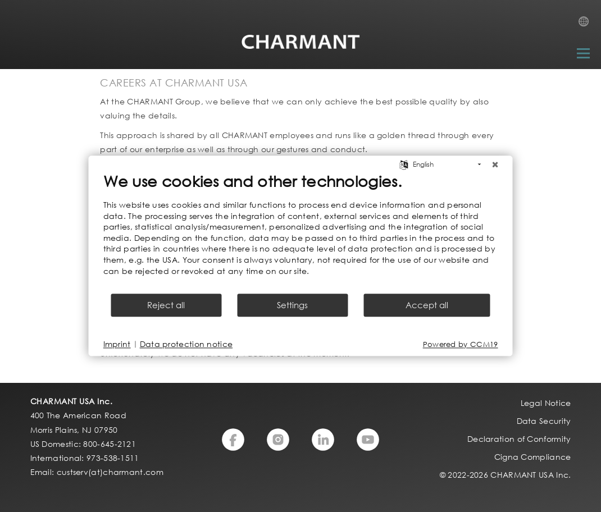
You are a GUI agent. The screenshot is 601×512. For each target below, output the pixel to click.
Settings (292, 305)
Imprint (117, 344)
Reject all (166, 305)
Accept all (427, 305)
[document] (300, 232)
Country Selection (587, 24)
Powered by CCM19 (460, 344)
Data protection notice (186, 344)
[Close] (495, 164)
